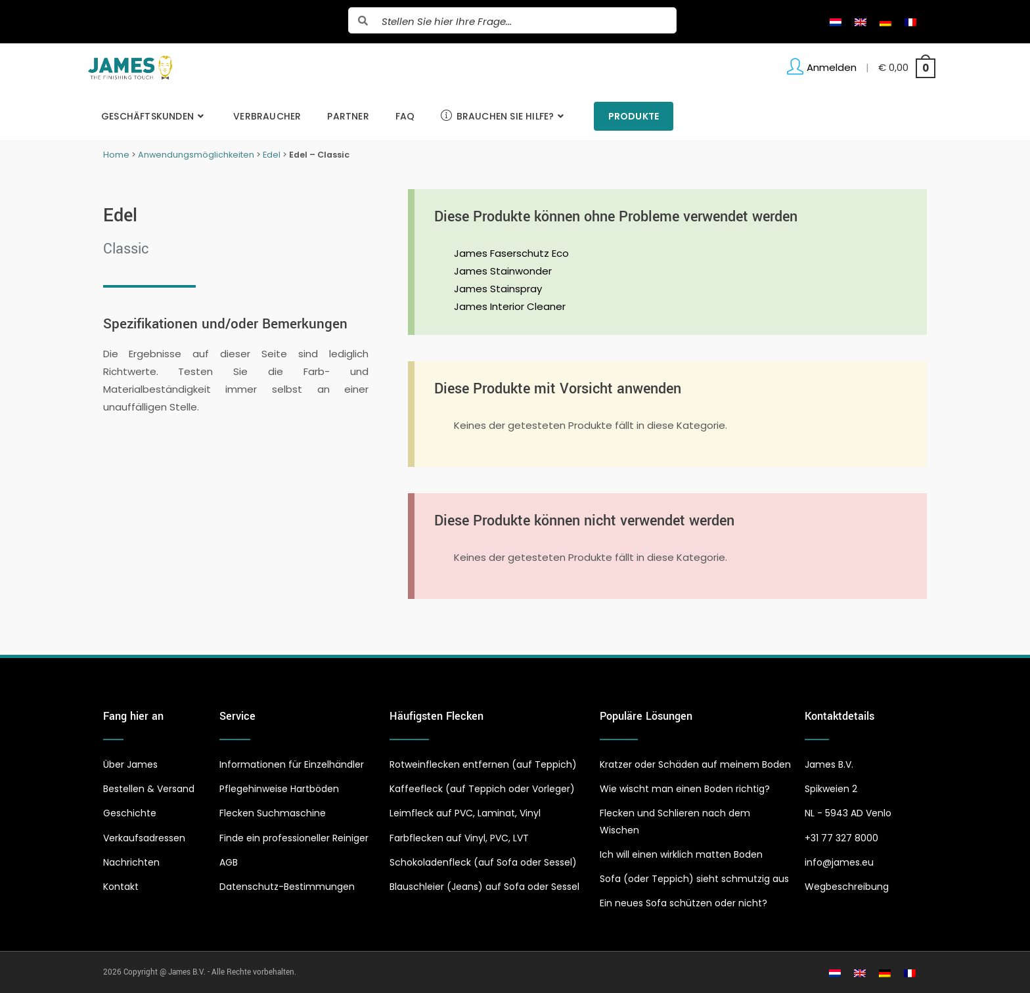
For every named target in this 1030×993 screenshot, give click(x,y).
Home (116, 154)
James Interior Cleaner (510, 306)
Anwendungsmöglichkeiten (196, 154)
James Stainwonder (503, 271)
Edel (271, 154)
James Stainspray (498, 289)
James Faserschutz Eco (511, 253)
